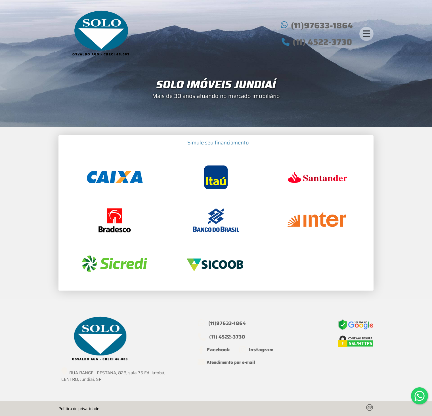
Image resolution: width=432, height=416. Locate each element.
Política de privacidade (78, 409)
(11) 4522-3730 (322, 42)
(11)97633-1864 (322, 25)
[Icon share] (213, 349)
